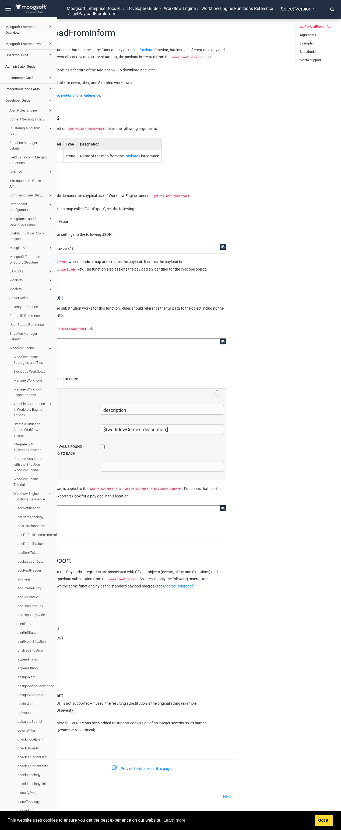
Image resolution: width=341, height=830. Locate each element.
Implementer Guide (29, 77)
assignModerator (30, 695)
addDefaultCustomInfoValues (37, 535)
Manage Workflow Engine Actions (27, 392)
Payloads (189, 156)
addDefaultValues (31, 544)
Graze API (31, 172)
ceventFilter (26, 730)
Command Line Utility (31, 195)
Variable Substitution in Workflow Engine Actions (33, 409)
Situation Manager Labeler (23, 145)
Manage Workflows (28, 380)
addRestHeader (29, 570)
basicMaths (26, 704)
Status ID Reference (24, 316)
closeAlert (25, 810)
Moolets (31, 289)
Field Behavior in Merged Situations (28, 160)
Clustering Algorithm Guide (31, 130)
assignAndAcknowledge (35, 686)
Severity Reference (23, 307)
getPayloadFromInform (316, 27)
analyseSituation (30, 650)
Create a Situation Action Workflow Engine (26, 429)
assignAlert (26, 677)
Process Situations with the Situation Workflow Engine (27, 464)
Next (284, 796)
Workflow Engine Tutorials (26, 482)
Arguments (308, 35)
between (24, 713)
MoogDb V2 (31, 248)
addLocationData (30, 561)
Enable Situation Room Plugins (26, 236)
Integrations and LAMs (29, 89)
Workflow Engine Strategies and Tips (28, 360)
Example (306, 43)
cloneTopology (28, 802)
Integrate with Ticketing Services (27, 447)
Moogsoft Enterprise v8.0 (29, 43)
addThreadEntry (29, 588)
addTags (24, 579)
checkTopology (28, 775)
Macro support (310, 60)
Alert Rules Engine (31, 110)
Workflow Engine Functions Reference (33, 496)
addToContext (27, 597)
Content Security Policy (26, 119)
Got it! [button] (323, 820)
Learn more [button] (174, 820)
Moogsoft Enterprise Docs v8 (94, 8)
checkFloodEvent (30, 739)
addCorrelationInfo (31, 526)
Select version (298, 9)
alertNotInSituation (31, 641)
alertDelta (24, 624)
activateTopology (30, 517)
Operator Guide (29, 55)
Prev (66, 796)
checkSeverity (28, 748)
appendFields (27, 659)
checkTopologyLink (32, 784)
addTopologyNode (31, 615)
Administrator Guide (20, 66)
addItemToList (28, 553)
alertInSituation (28, 633)
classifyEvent (27, 793)
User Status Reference (26, 325)
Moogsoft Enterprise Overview (29, 28)
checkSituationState (32, 766)
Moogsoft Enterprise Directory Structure (24, 259)
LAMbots (31, 271)
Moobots (31, 280)
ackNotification (28, 508)
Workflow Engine (31, 348)
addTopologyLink (30, 606)
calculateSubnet (29, 722)
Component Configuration (31, 206)
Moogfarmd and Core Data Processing (31, 221)
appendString (27, 668)
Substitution (309, 52)
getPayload (200, 50)
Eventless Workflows (29, 371)
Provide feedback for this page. (199, 768)
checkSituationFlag (32, 757)
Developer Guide (29, 100)
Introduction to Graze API (25, 183)
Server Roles (19, 298)
